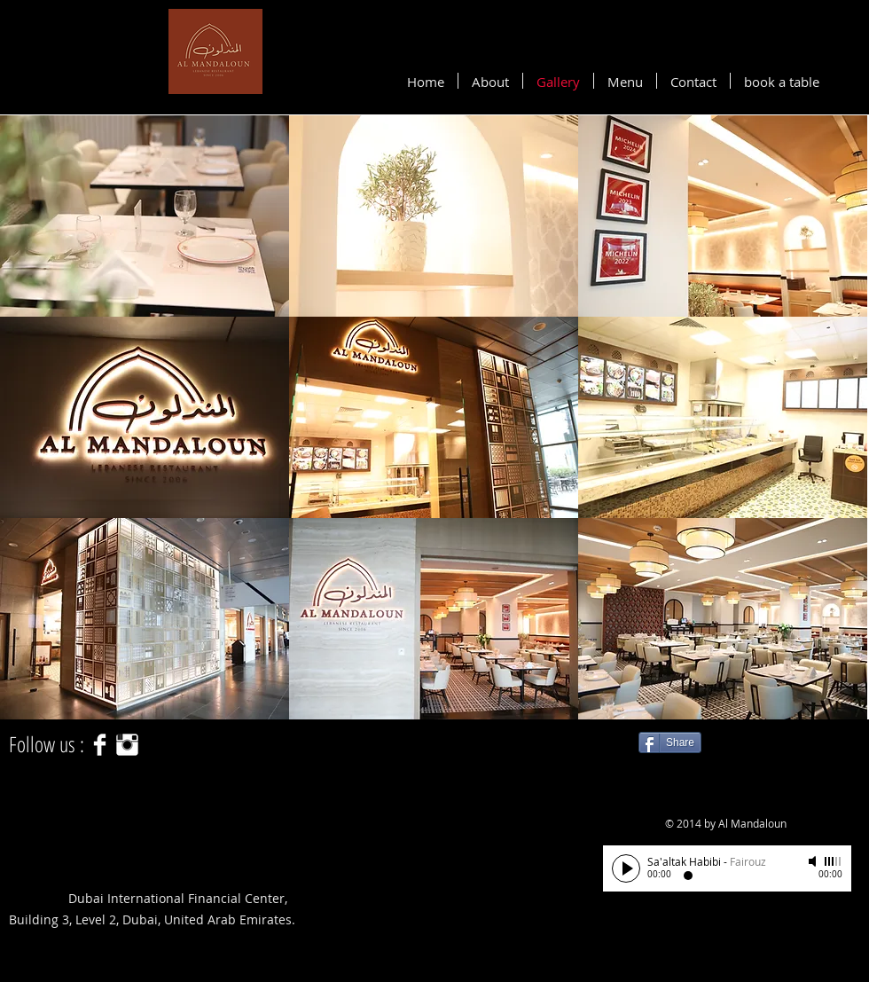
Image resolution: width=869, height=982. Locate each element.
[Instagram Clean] (127, 745)
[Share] (669, 742)
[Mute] (814, 861)
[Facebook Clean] (100, 745)
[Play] (626, 868)
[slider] (833, 861)
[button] (144, 216)
